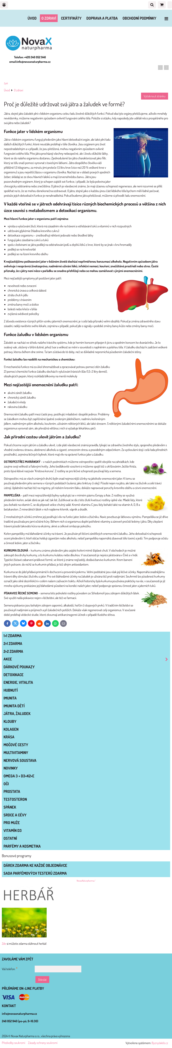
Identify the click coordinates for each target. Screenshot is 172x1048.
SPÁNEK (10, 807)
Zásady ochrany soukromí (42, 1043)
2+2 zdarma (13, 651)
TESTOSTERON (15, 799)
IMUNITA (10, 698)
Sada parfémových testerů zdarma (35, 873)
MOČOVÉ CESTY (16, 744)
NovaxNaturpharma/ (86, 880)
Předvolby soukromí (13, 1043)
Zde (4, 943)
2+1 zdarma (13, 643)
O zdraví (48, 18)
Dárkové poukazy (19, 666)
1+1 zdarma (13, 635)
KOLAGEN (11, 729)
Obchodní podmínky (139, 18)
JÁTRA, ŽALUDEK (17, 713)
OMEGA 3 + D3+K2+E (19, 775)
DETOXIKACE (14, 674)
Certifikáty (71, 18)
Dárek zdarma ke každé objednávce (35, 865)
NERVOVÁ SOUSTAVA (20, 760)
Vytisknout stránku (154, 96)
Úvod (32, 18)
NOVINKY (11, 768)
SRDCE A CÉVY (15, 814)
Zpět (6, 83)
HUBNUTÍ (11, 690)
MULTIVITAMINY (16, 752)
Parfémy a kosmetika (22, 846)
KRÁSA (9, 736)
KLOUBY (10, 721)
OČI (6, 783)
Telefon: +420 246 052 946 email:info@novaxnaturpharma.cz (30, 59)
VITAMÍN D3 (13, 830)
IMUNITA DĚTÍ (14, 705)
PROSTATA (12, 791)
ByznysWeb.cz (160, 1043)
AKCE (87, 659)
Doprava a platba (102, 18)
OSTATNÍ (10, 838)
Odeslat (42, 980)
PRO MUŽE (12, 822)
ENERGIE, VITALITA (18, 682)
